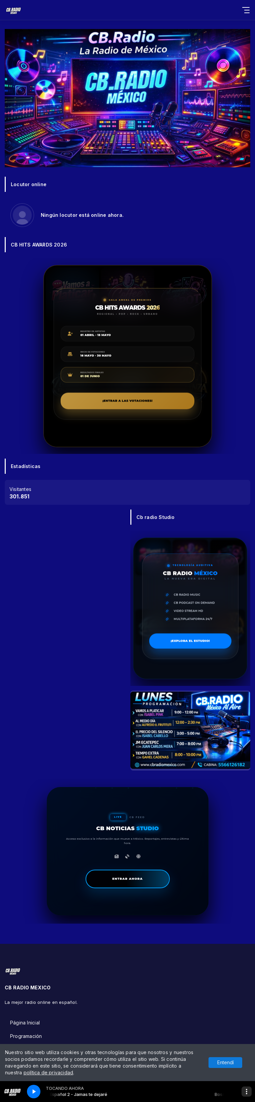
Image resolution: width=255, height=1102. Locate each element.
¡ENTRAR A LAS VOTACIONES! (148, 402)
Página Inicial (25, 1022)
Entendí (225, 1062)
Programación (26, 1036)
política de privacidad (48, 1072)
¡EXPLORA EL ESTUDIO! (201, 641)
